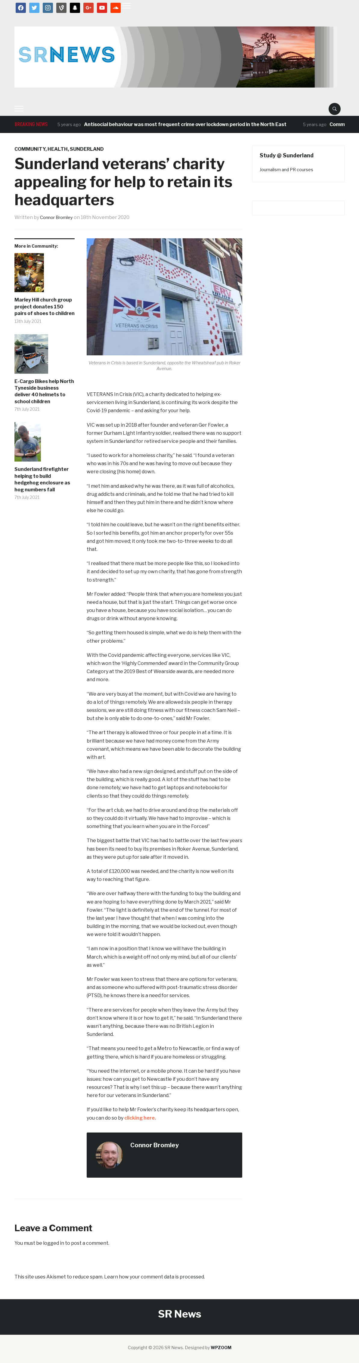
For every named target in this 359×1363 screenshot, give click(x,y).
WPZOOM (221, 1347)
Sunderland (87, 149)
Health (58, 149)
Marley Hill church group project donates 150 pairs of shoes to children (44, 306)
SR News (179, 1314)
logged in (53, 1243)
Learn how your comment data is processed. (154, 1277)
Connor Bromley (59, 217)
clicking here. (140, 1118)
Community (29, 149)
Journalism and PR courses (286, 169)
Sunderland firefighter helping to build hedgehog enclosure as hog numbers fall (42, 479)
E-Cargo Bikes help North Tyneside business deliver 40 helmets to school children (44, 391)
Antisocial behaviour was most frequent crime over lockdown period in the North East (185, 124)
